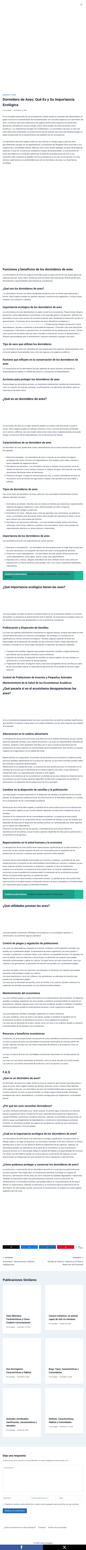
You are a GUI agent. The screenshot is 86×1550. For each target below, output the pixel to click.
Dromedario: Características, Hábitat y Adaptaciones (22, 1261)
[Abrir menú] (81, 4)
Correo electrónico (39, 1498)
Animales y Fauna (9, 95)
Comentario (9, 1468)
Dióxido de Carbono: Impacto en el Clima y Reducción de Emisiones (64, 1261)
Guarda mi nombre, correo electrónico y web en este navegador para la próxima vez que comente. (42, 1504)
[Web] (70, 1498)
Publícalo (64, 1547)
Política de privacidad (57, 1527)
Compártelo (21, 1547)
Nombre (8, 1498)
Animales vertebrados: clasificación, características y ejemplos (21, 1422)
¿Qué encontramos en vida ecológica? (20, 1527)
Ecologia (8, 110)
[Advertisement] (43, 26)
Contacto (42, 1527)
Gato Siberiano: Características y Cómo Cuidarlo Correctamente (18, 1319)
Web (61, 1498)
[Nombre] (15, 1498)
